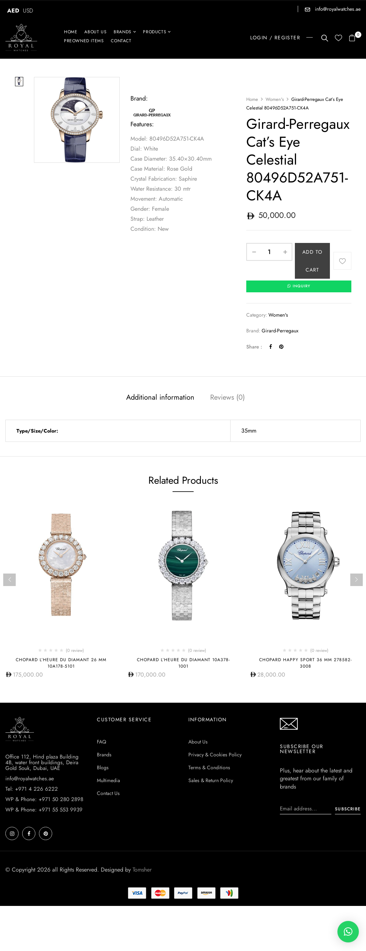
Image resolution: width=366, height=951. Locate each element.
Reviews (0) (227, 398)
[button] (355, 38)
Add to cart (312, 260)
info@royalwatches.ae (337, 9)
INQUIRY (299, 286)
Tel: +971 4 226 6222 (31, 789)
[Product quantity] (269, 252)
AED (13, 10)
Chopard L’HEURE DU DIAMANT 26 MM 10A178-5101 (61, 663)
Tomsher (142, 870)
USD (28, 10)
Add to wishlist (342, 261)
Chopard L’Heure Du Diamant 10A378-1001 (183, 663)
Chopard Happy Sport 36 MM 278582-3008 (305, 663)
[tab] (160, 399)
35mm (248, 431)
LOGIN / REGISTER (275, 37)
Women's (275, 99)
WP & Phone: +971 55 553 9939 (44, 810)
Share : (254, 347)
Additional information (160, 398)
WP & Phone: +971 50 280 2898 (44, 800)
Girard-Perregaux (280, 331)
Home (252, 99)
